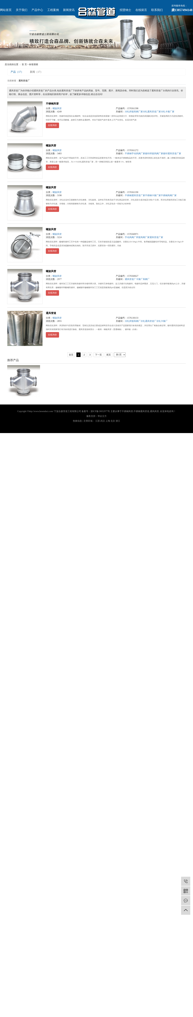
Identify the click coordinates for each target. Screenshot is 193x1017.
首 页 (24, 64)
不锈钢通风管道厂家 (135, 195)
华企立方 (102, 416)
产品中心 (37, 10)
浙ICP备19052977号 (100, 411)
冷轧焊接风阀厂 (133, 321)
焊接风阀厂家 (143, 237)
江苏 (97, 421)
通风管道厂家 (156, 237)
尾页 (108, 354)
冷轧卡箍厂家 (167, 111)
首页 (71, 354)
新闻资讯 (69, 10)
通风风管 (154, 411)
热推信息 (77, 421)
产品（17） (17, 71)
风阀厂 (146, 279)
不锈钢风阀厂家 (169, 195)
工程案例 (53, 10)
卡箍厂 (139, 279)
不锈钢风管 (52, 103)
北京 (112, 421)
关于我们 (21, 10)
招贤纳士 (125, 10)
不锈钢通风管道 (141, 411)
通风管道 (51, 313)
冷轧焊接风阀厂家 (134, 111)
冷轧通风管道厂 (148, 321)
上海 (108, 421)
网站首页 (6, 10)
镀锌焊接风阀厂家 (154, 153)
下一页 (98, 354)
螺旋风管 (57, 108)
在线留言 (141, 10)
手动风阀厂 (130, 237)
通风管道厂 (130, 279)
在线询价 (52, 125)
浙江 (118, 421)
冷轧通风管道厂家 (152, 111)
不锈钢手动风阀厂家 (135, 153)
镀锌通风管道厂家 (172, 153)
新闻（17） (36, 71)
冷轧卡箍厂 (162, 321)
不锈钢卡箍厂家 (153, 195)
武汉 (102, 421)
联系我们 (157, 10)
